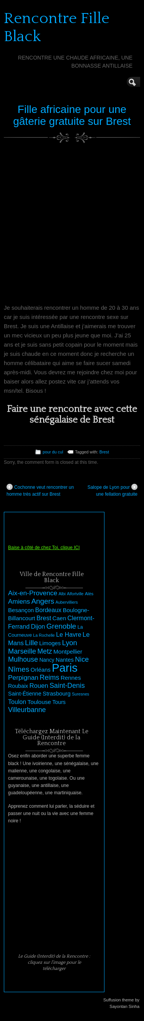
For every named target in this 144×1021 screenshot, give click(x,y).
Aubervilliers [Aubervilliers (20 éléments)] (67, 602)
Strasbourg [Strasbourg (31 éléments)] (57, 694)
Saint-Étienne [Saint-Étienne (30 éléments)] (24, 694)
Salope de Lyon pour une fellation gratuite (112, 490)
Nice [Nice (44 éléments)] (82, 659)
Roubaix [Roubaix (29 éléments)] (18, 686)
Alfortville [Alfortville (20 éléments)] (75, 593)
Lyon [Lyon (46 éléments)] (69, 643)
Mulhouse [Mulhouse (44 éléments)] (23, 659)
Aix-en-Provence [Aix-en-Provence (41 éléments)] (32, 593)
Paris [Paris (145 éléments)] (65, 667)
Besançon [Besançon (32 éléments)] (21, 610)
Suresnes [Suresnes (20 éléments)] (80, 694)
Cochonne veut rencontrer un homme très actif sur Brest (40, 490)
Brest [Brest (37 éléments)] (43, 617)
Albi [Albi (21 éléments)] (62, 593)
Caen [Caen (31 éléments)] (59, 618)
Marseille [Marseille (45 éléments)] (22, 651)
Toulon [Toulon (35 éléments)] (17, 702)
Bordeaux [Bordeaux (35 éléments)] (48, 610)
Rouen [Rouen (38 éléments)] (39, 685)
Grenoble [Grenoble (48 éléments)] (61, 626)
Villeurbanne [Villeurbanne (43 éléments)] (27, 710)
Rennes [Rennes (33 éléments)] (71, 677)
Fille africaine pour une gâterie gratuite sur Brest (72, 115)
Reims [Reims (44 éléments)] (49, 677)
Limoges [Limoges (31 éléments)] (50, 643)
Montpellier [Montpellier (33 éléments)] (67, 651)
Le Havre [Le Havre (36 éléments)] (68, 634)
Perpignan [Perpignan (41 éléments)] (23, 677)
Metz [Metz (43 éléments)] (44, 651)
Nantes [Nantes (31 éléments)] (65, 660)
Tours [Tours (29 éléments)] (59, 702)
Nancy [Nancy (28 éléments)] (46, 660)
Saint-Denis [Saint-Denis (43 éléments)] (67, 685)
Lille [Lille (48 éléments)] (31, 643)
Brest (104, 452)
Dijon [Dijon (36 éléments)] (38, 626)
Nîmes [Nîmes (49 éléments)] (18, 669)
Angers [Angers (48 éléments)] (42, 601)
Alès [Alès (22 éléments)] (89, 593)
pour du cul (53, 452)
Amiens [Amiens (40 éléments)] (19, 601)
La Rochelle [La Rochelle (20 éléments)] (44, 635)
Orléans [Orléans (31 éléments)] (41, 670)
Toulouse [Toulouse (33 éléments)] (39, 702)
